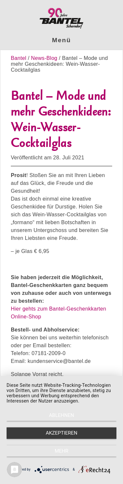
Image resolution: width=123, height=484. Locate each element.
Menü (61, 40)
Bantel (19, 58)
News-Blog (44, 58)
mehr (62, 451)
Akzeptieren (61, 433)
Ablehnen (61, 415)
